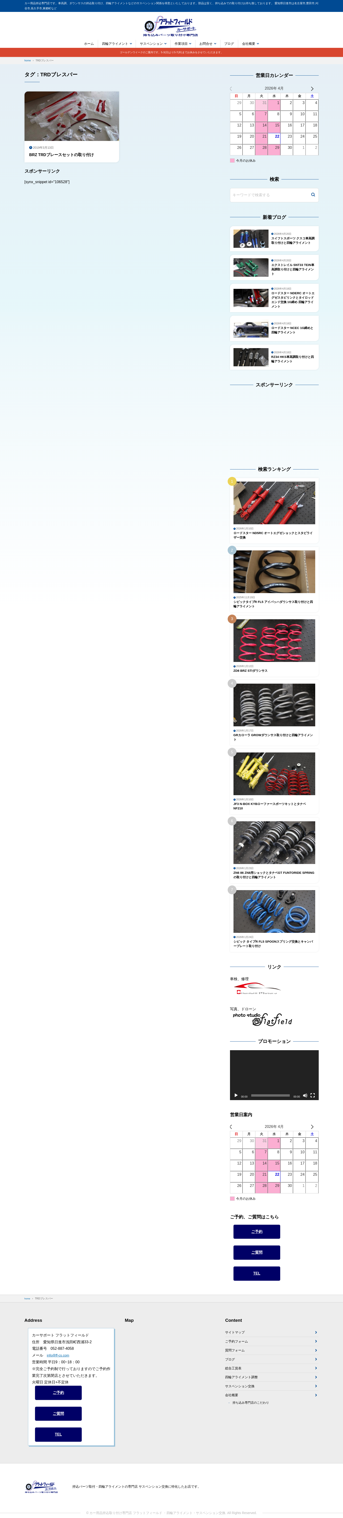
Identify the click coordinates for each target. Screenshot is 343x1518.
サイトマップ (236, 1349)
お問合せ (205, 43)
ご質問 (256, 1269)
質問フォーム (236, 1369)
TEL (256, 1290)
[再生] (236, 1112)
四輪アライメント (115, 43)
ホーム (89, 43)
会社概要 (248, 43)
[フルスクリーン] (312, 1112)
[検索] (313, 195)
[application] (274, 1092)
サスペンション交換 (242, 1409)
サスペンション (151, 43)
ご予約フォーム (238, 1359)
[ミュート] (305, 1112)
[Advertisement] (259, 428)
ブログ (229, 43)
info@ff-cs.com (59, 1372)
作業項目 (181, 43)
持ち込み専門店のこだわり (252, 1428)
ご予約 (256, 1248)
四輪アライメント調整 (243, 1399)
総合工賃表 (234, 1389)
